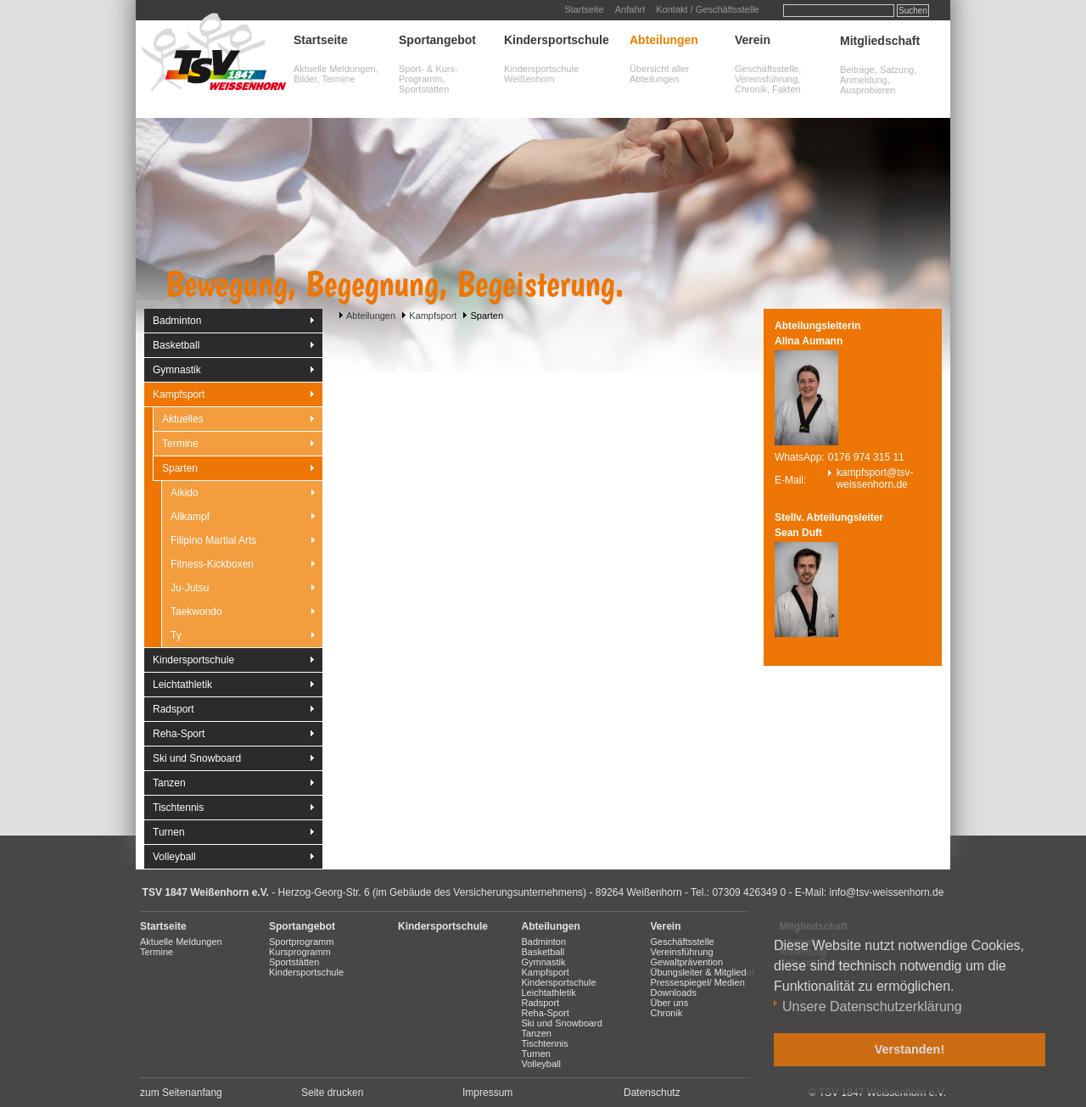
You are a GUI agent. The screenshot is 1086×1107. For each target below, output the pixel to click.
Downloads (674, 992)
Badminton (177, 321)
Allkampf (190, 517)
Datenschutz (652, 1093)
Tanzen (169, 783)
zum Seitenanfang (181, 1093)
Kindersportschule (556, 40)
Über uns (670, 1003)
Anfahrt (630, 9)
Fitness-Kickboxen (212, 564)
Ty (176, 635)
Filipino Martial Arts (213, 540)
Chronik (667, 1013)
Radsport (173, 709)
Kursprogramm (300, 952)
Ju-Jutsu (190, 588)
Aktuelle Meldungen (181, 941)
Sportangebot (437, 40)
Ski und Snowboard (197, 758)
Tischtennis (178, 807)
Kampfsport (432, 315)
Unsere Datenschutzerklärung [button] (872, 1006)
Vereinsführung (682, 952)
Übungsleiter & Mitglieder (703, 972)
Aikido (185, 493)
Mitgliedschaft (880, 41)
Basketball (176, 345)
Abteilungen (664, 40)
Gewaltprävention (687, 962)
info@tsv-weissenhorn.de (887, 892)
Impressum (487, 1093)
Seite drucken (332, 1093)
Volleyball (174, 857)
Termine (180, 444)
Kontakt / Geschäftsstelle (707, 9)
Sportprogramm (301, 941)
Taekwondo (196, 612)
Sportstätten (294, 962)
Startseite (583, 9)
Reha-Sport (178, 734)
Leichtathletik (182, 684)
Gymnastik (177, 370)
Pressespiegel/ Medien (698, 982)
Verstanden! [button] (909, 1049)
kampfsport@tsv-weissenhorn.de (875, 478)
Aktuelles (183, 419)
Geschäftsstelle (682, 941)
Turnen (169, 832)
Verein (752, 40)
